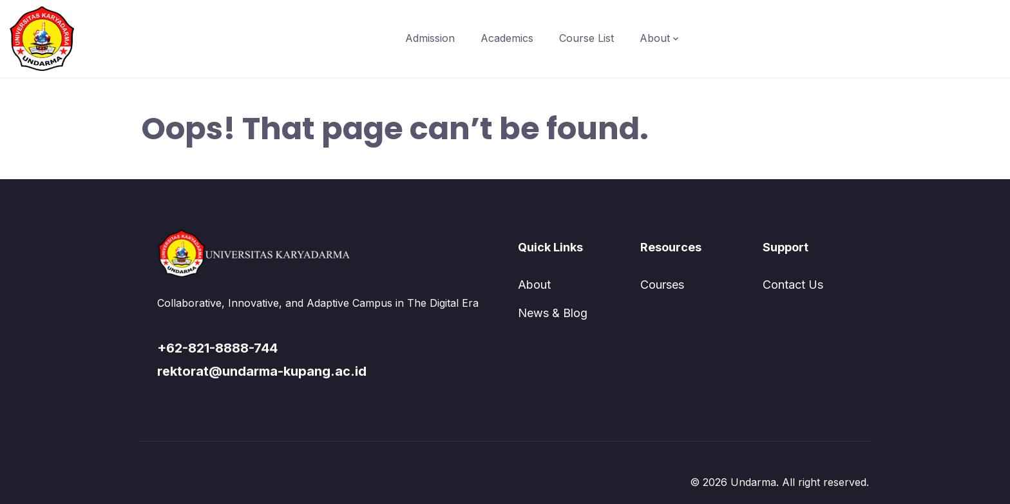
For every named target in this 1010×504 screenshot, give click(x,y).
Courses (662, 284)
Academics (507, 38)
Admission (430, 38)
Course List (586, 38)
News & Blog (552, 313)
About (655, 38)
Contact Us (793, 284)
